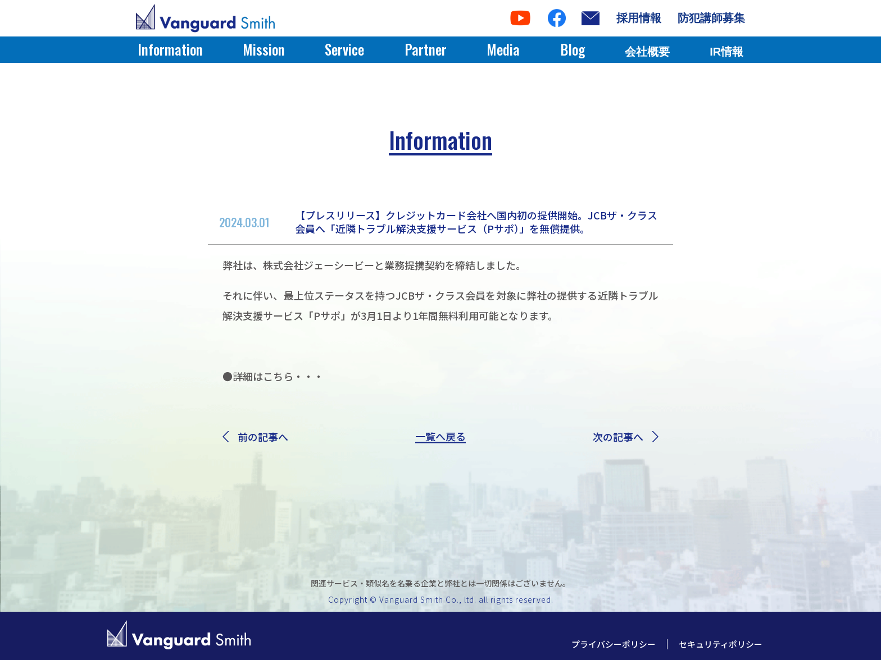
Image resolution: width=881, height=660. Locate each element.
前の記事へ (255, 437)
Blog (572, 49)
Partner (426, 49)
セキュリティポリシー (720, 644)
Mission (264, 49)
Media (503, 49)
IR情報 (726, 51)
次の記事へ (626, 437)
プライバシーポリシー (613, 644)
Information (170, 49)
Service (344, 49)
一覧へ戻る (440, 436)
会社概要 (647, 51)
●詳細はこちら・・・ (273, 376)
